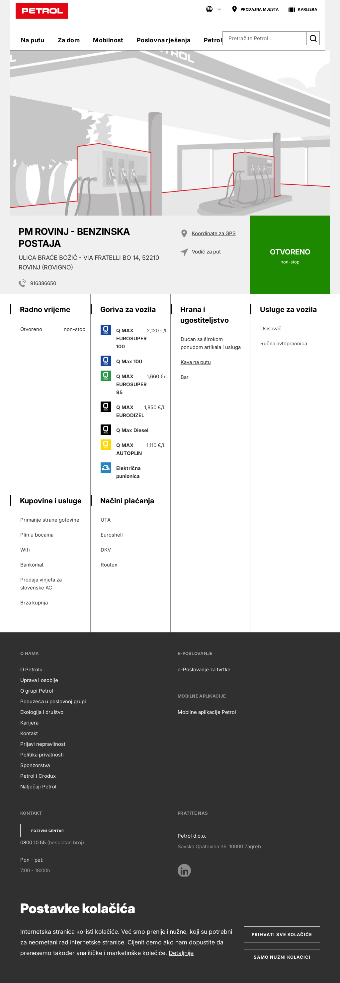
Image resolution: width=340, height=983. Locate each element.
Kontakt (29, 733)
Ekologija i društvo (41, 712)
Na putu (32, 40)
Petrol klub (220, 40)
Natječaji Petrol (38, 786)
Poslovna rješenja (164, 40)
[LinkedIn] (184, 870)
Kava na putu (196, 362)
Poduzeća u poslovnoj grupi (53, 701)
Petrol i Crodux (38, 776)
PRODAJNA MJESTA (255, 9)
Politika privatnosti (42, 754)
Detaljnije (181, 952)
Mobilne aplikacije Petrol (207, 712)
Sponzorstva (35, 765)
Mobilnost (108, 40)
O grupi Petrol (36, 691)
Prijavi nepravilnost (42, 744)
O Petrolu (31, 669)
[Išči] (313, 38)
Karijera (29, 723)
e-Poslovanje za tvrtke (204, 669)
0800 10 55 (33, 842)
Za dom (69, 40)
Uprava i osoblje (39, 680)
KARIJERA (303, 9)
